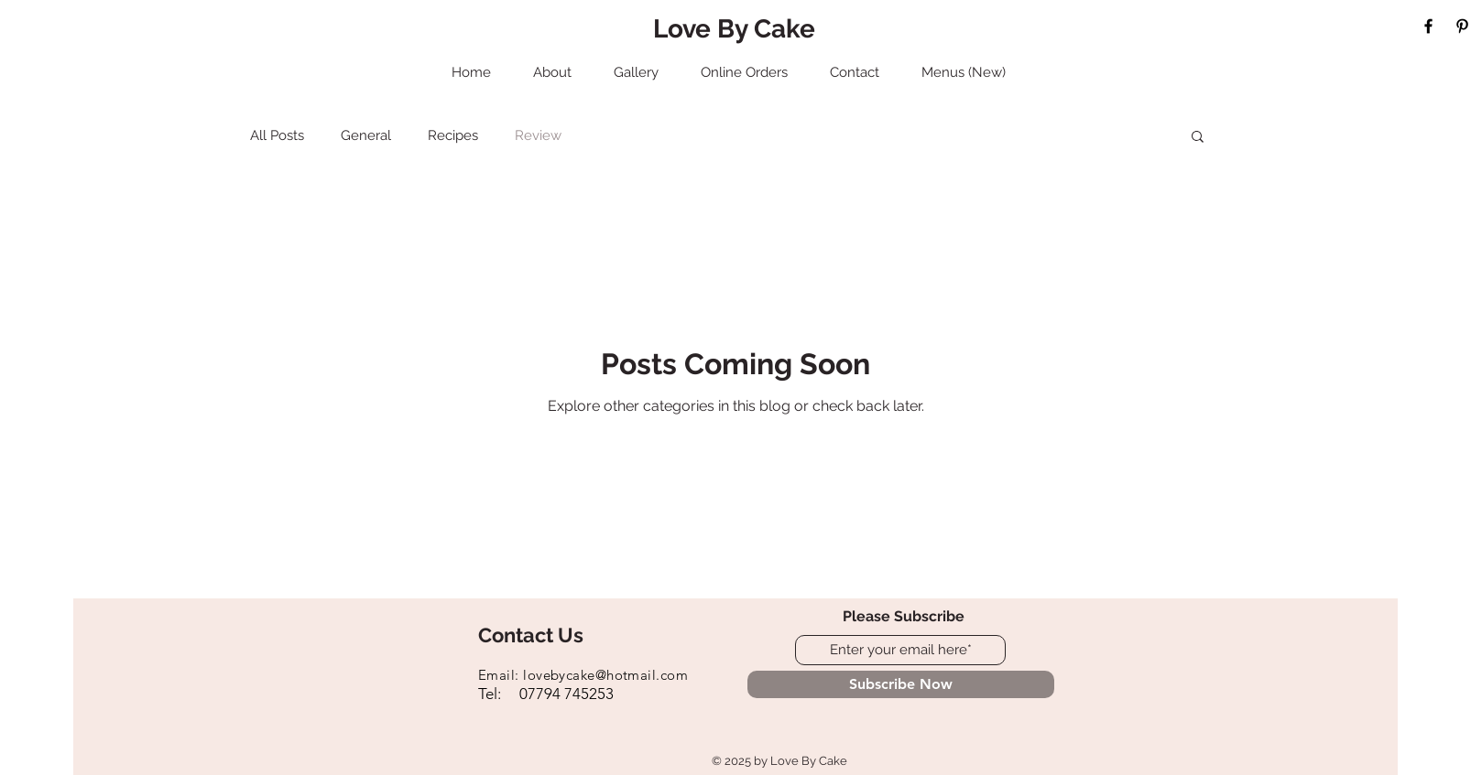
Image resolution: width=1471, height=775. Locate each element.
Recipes (453, 135)
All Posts (277, 135)
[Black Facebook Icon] (1428, 26)
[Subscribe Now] (900, 684)
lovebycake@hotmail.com (605, 675)
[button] (1197, 137)
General (366, 135)
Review (538, 135)
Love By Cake (734, 29)
